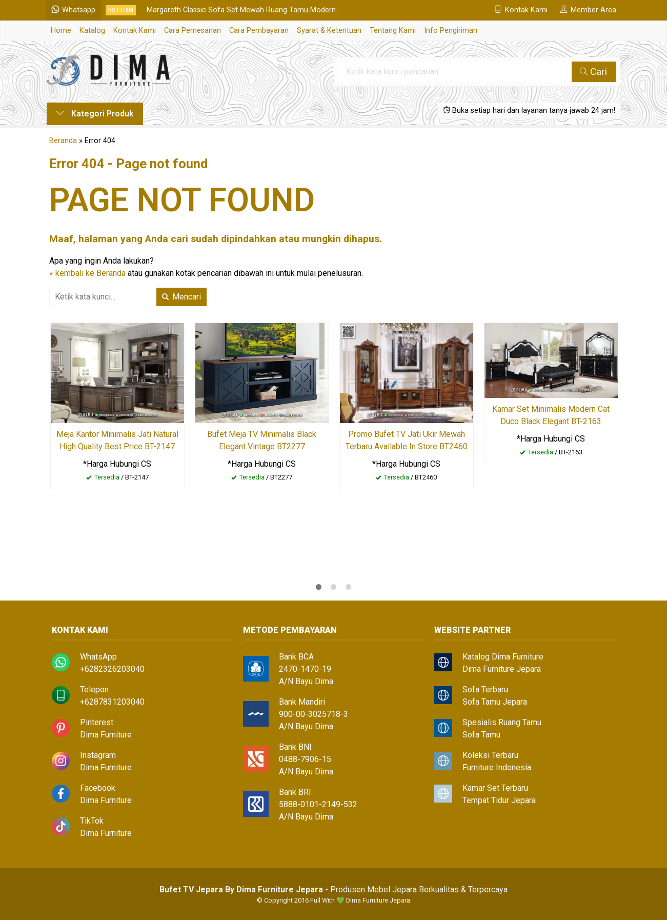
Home (61, 30)
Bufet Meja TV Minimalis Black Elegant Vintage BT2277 (261, 440)
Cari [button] (594, 71)
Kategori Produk (95, 113)
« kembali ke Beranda (87, 273)
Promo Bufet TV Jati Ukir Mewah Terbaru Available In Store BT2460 (407, 440)
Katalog (92, 30)
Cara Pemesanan (192, 30)
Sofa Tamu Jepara (494, 702)
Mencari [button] (181, 297)
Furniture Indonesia (496, 767)
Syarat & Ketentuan (329, 30)
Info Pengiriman (450, 30)
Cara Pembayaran (259, 30)
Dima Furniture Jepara (501, 669)
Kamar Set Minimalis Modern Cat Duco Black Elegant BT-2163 (551, 415)
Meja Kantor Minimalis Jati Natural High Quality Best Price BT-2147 (117, 440)
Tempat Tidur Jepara (499, 800)
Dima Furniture (106, 734)
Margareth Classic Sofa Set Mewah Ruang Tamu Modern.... (245, 10)
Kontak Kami (134, 30)
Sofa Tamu (481, 734)
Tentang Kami (393, 30)
